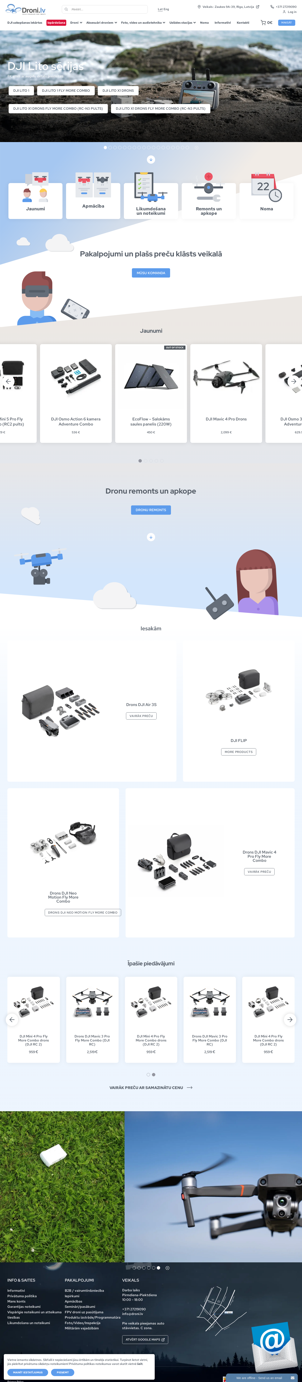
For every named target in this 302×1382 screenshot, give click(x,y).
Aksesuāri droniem (99, 23)
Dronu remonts (151, 510)
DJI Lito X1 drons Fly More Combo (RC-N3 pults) (58, 108)
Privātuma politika (22, 1296)
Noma (204, 23)
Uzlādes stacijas (180, 23)
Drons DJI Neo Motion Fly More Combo (83, 912)
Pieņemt (63, 1372)
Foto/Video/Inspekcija (82, 1323)
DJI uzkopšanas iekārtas (24, 23)
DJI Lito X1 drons (118, 90)
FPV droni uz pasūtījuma (84, 1312)
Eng (166, 9)
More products (239, 752)
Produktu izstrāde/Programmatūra (93, 1317)
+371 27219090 (284, 6)
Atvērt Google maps (145, 1339)
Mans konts (16, 1301)
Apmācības (73, 1301)
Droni (74, 23)
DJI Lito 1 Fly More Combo (66, 90)
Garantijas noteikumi (24, 1306)
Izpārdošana (56, 23)
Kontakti (243, 23)
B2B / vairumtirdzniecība (84, 1290)
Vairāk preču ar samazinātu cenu (151, 1088)
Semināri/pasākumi (80, 1306)
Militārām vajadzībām (82, 1328)
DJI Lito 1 (21, 90)
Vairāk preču (141, 716)
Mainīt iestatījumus (28, 1372)
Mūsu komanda (151, 273)
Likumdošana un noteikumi (28, 1323)
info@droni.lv (132, 1314)
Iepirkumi (72, 1296)
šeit (139, 1364)
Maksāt (286, 22)
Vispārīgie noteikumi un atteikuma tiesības (34, 1315)
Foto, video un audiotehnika (141, 23)
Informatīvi (223, 23)
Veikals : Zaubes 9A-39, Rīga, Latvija (228, 6)
